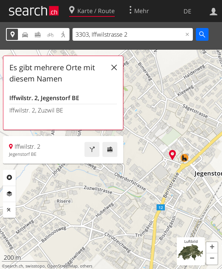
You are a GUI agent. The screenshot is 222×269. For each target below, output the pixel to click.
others (86, 266)
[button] (212, 247)
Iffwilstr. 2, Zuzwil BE (36, 110)
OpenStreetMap (62, 266)
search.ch (14, 266)
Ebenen (9, 194)
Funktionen (9, 210)
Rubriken (9, 177)
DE (187, 11)
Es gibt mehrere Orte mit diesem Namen (52, 73)
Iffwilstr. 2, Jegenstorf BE (44, 98)
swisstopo (35, 266)
